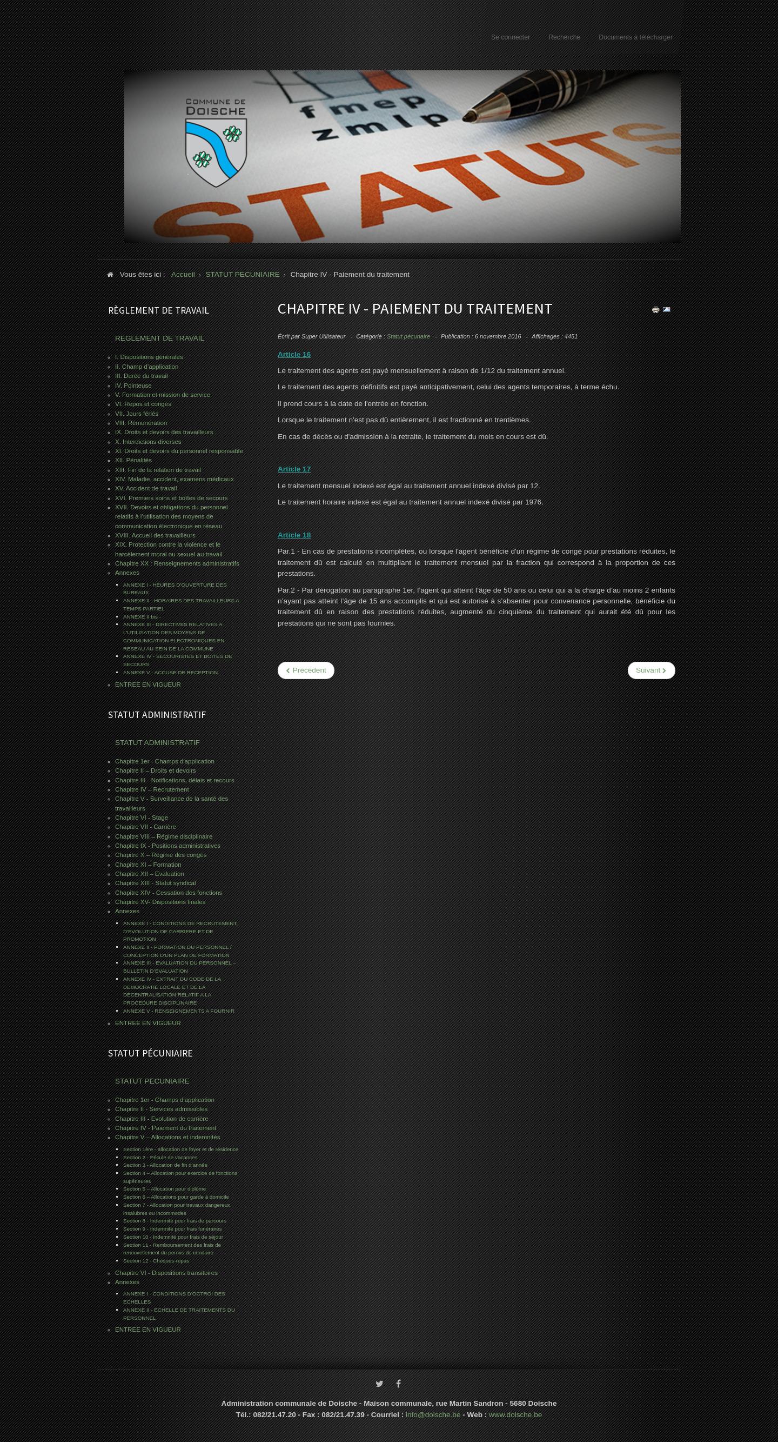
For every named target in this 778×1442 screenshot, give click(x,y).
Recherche (564, 37)
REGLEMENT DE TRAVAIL (159, 338)
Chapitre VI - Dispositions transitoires (166, 1273)
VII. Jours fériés (136, 413)
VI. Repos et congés (143, 404)
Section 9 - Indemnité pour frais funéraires (172, 1229)
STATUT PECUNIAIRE (152, 1081)
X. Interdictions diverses (148, 441)
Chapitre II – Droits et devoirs (155, 770)
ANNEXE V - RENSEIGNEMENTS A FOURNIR (178, 1011)
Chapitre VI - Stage (141, 817)
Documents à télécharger (636, 37)
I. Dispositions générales (149, 357)
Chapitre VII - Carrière (145, 826)
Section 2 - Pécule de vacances (160, 1157)
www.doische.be (515, 1412)
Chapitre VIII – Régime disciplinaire (163, 836)
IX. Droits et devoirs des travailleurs (164, 432)
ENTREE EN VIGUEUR (148, 684)
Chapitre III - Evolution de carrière (162, 1118)
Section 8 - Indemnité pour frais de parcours (174, 1221)
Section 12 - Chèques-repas (156, 1261)
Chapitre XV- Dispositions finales (160, 902)
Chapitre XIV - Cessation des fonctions (168, 892)
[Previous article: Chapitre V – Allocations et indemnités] (306, 670)
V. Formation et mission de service (162, 394)
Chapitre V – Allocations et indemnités (167, 1137)
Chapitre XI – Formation (148, 864)
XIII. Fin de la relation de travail (158, 470)
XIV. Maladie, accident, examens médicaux (174, 479)
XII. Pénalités (133, 460)
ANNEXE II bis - (142, 617)
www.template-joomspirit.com (774, 1401)
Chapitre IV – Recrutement (152, 789)
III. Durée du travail (141, 376)
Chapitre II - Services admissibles (161, 1109)
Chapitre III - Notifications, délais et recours (174, 780)
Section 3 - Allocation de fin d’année (165, 1165)
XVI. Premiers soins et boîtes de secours (171, 498)
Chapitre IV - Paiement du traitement (165, 1128)
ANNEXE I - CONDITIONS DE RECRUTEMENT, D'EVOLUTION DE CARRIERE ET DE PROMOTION (180, 931)
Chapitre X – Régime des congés (160, 855)
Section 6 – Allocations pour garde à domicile (176, 1197)
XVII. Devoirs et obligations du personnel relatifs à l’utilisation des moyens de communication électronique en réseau (171, 516)
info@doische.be (433, 1412)
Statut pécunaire (408, 336)
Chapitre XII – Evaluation (149, 873)
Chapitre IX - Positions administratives (167, 845)
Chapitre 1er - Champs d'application (164, 761)
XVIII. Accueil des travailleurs (155, 535)
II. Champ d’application (146, 366)
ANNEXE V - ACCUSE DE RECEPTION (170, 672)
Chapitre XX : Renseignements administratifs (177, 563)
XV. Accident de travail (146, 488)
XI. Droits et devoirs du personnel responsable (179, 451)
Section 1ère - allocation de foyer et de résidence (180, 1149)
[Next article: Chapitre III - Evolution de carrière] (651, 670)
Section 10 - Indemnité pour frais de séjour (173, 1237)
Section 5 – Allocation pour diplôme (164, 1189)
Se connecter (510, 37)
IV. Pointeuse (133, 385)
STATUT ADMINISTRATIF (157, 743)
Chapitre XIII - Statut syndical (155, 883)
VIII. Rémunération (141, 423)
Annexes (127, 572)
